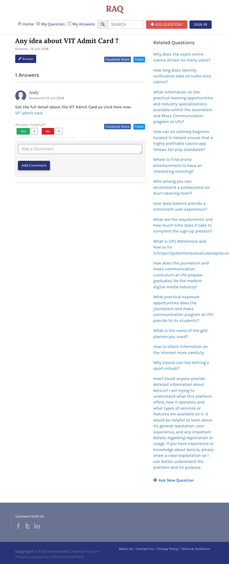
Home (25, 24)
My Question (50, 24)
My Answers (81, 24)
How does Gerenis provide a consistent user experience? (180, 206)
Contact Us (144, 549)
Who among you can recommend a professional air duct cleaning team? (181, 187)
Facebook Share (118, 59)
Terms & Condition (195, 549)
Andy (34, 92)
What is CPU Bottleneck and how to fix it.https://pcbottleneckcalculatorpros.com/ (183, 247)
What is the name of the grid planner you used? (180, 333)
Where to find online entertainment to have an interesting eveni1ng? (177, 165)
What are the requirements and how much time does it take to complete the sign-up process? (183, 225)
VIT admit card (29, 113)
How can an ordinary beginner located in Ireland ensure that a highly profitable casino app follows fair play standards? (183, 140)
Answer (25, 59)
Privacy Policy (167, 549)
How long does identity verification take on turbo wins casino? (182, 76)
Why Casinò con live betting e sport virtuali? (181, 365)
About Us (126, 549)
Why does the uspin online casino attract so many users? (181, 57)
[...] (126, 24)
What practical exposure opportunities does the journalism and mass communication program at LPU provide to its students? (183, 308)
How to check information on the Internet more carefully (180, 349)
